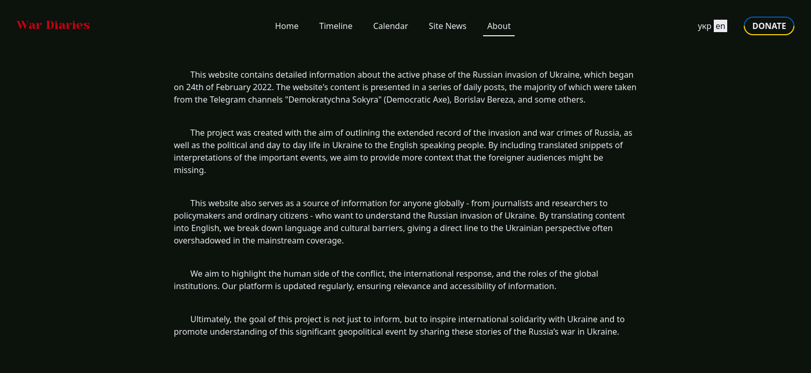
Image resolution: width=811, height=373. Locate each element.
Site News (448, 26)
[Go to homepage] (53, 26)
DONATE (769, 26)
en (721, 26)
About (498, 26)
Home (287, 26)
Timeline (335, 26)
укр (704, 26)
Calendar (390, 26)
